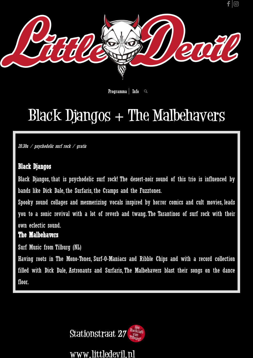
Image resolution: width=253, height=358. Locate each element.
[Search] (144, 91)
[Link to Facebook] (228, 4)
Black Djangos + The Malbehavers (126, 115)
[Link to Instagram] (236, 4)
